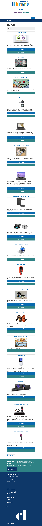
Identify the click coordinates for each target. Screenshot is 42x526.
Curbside (9, 499)
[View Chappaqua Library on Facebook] (7, 506)
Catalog (9, 15)
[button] (21, 8)
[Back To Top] (21, 523)
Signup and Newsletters (11, 468)
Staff (8, 487)
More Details (21, 52)
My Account (26, 12)
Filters (10, 28)
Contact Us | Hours (11, 481)
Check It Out (20, 49)
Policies (8, 488)
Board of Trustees (11, 489)
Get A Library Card (18, 12)
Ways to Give (10, 493)
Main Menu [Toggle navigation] (10, 20)
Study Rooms (10, 502)
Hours (21, 9)
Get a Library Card (11, 500)
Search (33, 17)
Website (15, 15)
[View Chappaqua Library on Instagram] (10, 506)
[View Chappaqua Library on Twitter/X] (12, 506)
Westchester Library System (13, 491)
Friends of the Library (11, 492)
